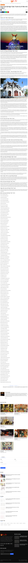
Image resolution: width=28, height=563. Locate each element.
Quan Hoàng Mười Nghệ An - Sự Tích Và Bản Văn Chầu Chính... (6, 413)
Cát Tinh (18, 523)
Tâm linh (3, 3)
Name (1, 459)
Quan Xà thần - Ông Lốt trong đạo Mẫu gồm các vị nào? (6, 451)
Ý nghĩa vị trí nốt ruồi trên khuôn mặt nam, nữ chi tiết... (12, 507)
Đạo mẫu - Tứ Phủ (7, 3)
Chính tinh (2, 523)
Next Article (16, 385)
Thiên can (8, 523)
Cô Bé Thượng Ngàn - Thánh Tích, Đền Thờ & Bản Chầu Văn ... (20, 413)
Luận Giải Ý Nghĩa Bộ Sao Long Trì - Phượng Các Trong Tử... (13, 483)
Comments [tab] (3, 457)
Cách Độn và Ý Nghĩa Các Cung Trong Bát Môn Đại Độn (12, 487)
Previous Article (11, 385)
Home (1, 3)
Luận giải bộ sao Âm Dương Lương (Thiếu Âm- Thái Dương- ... (13, 491)
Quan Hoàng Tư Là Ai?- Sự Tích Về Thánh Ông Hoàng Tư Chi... (6, 426)
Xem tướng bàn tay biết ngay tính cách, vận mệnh (12, 511)
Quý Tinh (21, 523)
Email (15, 459)
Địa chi (5, 523)
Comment (1, 462)
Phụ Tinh (11, 523)
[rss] (3, 545)
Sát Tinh (14, 523)
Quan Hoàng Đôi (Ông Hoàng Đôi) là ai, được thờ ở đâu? (20, 438)
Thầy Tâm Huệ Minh (7, 392)
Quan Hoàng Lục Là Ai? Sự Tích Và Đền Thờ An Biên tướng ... (6, 438)
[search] (27, 1)
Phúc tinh (24, 523)
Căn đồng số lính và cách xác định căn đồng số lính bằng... (13, 503)
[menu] (1, 1)
